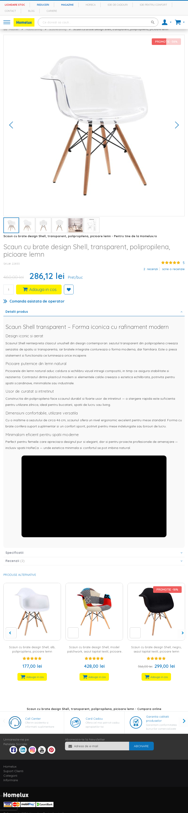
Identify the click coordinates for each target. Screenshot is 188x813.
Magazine (67, 4)
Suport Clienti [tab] (13, 771)
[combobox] (98, 22)
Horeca (91, 4)
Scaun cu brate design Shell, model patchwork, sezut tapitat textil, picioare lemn (94, 651)
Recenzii (14, 561)
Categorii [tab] (10, 776)
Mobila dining (34, 29)
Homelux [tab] (10, 766)
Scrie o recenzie (173, 269)
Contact (10, 10)
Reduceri (43, 4)
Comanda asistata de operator (37, 301)
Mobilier (14, 29)
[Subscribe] (141, 746)
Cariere (52, 10)
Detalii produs (16, 312)
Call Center (33, 718)
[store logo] (24, 22)
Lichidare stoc (15, 4)
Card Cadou (94, 718)
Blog (31, 10)
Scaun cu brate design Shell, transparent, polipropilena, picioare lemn (120, 29)
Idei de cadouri (118, 4)
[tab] (94, 312)
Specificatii (14, 553)
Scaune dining (57, 29)
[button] (13, 125)
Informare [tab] (10, 780)
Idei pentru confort (153, 4)
